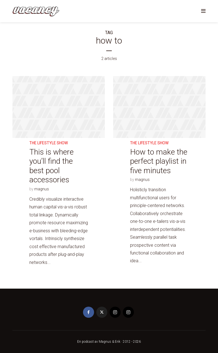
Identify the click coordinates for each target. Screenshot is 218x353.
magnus (41, 189)
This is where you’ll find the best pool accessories (51, 166)
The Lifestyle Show (48, 143)
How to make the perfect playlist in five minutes (158, 161)
